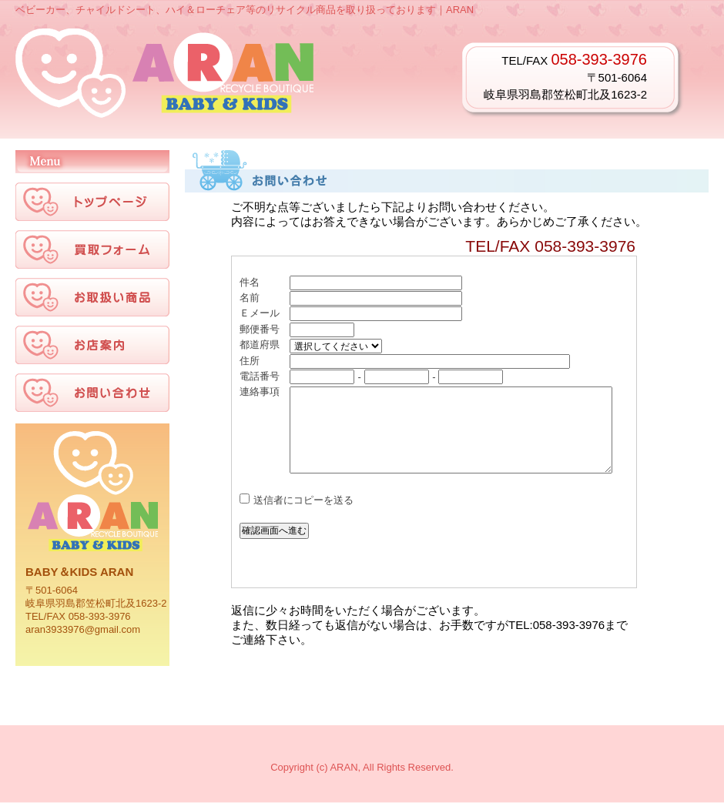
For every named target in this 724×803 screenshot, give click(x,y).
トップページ (92, 201)
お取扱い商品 (92, 297)
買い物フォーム (92, 249)
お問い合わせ (434, 422)
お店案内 (92, 345)
